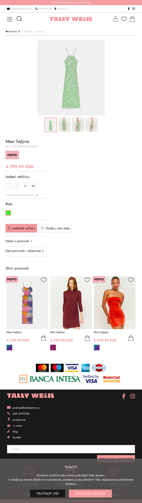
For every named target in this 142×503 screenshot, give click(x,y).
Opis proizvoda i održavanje (23, 251)
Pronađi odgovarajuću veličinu (22, 195)
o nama (14, 426)
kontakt (14, 437)
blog (12, 432)
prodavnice (61, 8)
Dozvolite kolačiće (90, 493)
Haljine (39, 31)
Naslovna (12, 31)
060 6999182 (43, 8)
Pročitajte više (48, 493)
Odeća (26, 31)
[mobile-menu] (10, 19)
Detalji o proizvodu (17, 241)
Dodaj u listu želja (55, 228)
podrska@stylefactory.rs (20, 8)
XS (33, 186)
